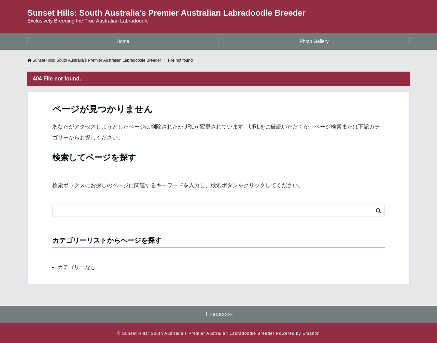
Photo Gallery (314, 41)
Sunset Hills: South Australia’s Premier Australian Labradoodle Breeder (166, 13)
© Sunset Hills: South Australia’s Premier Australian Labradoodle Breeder (195, 333)
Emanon (311, 333)
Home (122, 41)
